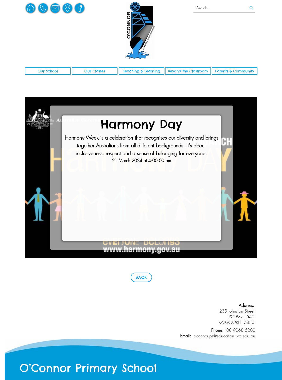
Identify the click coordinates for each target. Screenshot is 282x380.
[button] (48, 71)
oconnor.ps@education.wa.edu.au (224, 336)
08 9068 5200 (240, 330)
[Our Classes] (94, 71)
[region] (30, 8)
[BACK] (141, 277)
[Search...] (217, 7)
